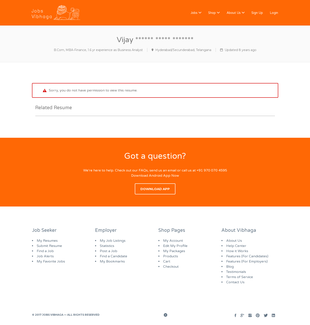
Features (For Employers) (247, 261)
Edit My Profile (175, 246)
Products (170, 256)
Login (274, 13)
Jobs (194, 13)
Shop (212, 13)
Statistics (107, 246)
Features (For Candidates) (247, 256)
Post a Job (108, 251)
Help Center (236, 246)
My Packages (174, 251)
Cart (166, 261)
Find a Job (45, 251)
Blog (230, 266)
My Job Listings (113, 241)
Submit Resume (49, 246)
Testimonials (236, 272)
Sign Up (257, 13)
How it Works (237, 251)
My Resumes (47, 241)
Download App (155, 189)
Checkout (171, 266)
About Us (234, 13)
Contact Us (235, 282)
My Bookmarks (112, 261)
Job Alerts (45, 256)
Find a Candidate (113, 256)
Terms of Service (239, 277)
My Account (173, 241)
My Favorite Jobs (51, 261)
